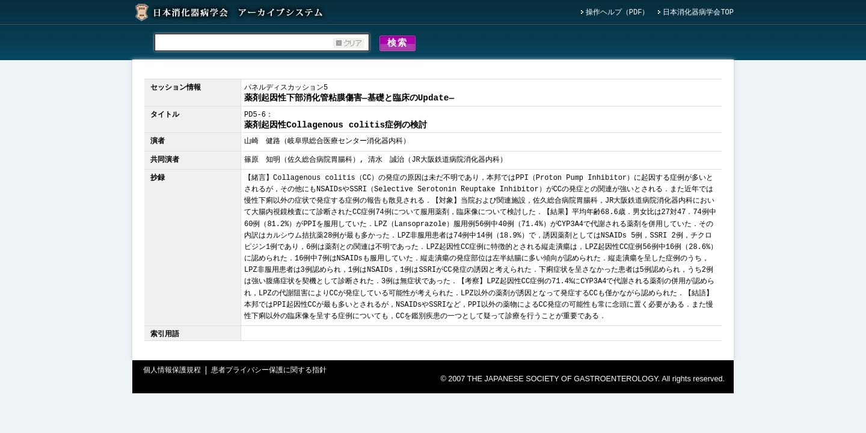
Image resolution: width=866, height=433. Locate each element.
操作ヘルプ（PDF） (618, 13)
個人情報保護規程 (172, 372)
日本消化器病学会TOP (698, 13)
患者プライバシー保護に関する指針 (269, 372)
